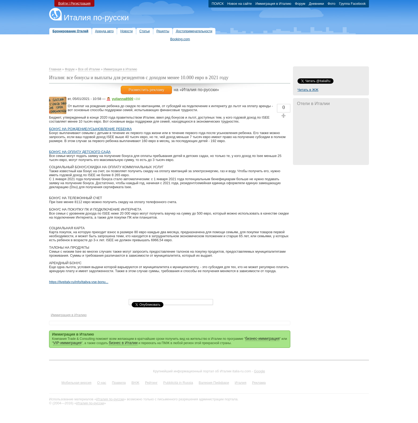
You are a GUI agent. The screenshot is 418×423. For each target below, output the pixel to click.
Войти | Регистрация (74, 3)
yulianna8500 (122, 99)
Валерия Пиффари (214, 383)
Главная (55, 69)
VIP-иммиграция (67, 343)
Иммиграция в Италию (120, 69)
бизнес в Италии (123, 343)
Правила (119, 383)
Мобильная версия (76, 383)
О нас (101, 383)
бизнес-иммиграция (262, 338)
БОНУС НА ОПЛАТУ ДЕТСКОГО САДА (80, 152)
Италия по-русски (96, 17)
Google (259, 371)
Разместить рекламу (146, 90)
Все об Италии (89, 69)
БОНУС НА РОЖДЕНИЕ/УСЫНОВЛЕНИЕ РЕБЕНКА (90, 129)
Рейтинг (151, 383)
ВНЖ (135, 383)
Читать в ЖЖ (308, 90)
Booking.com (180, 39)
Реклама (259, 383)
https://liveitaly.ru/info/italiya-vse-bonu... (78, 282)
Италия (240, 383)
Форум (69, 69)
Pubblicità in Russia (178, 383)
